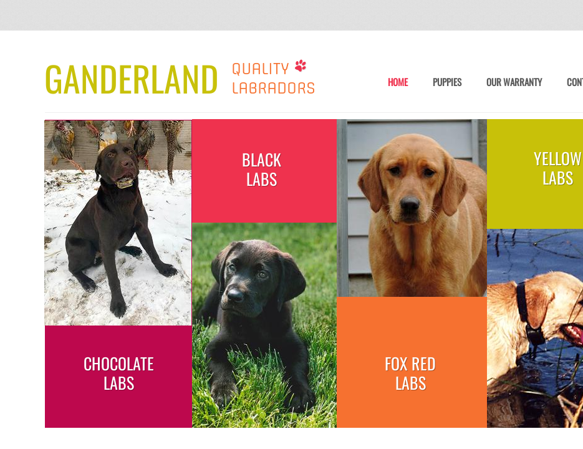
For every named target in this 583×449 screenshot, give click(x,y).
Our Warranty (514, 82)
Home (398, 82)
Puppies (447, 82)
